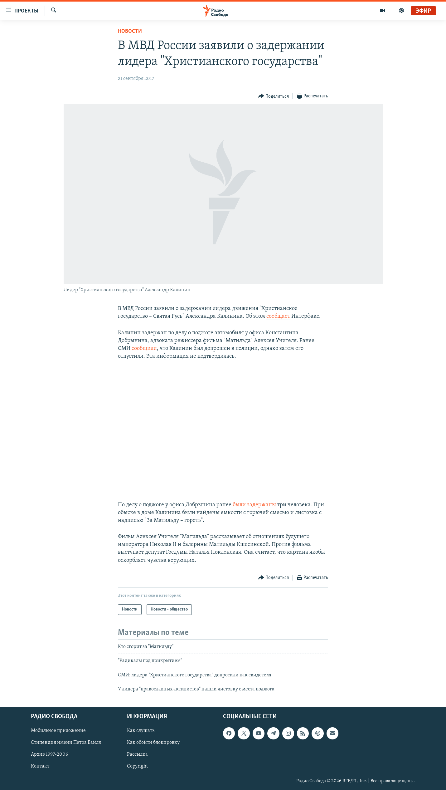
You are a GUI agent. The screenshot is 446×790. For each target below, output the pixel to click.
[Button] (273, 96)
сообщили (144, 348)
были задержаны (254, 505)
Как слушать (140, 731)
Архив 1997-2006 (49, 754)
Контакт (40, 766)
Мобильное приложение (58, 731)
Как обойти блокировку (153, 742)
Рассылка (137, 754)
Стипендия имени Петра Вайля (66, 742)
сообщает (278, 316)
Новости (130, 31)
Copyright (137, 766)
